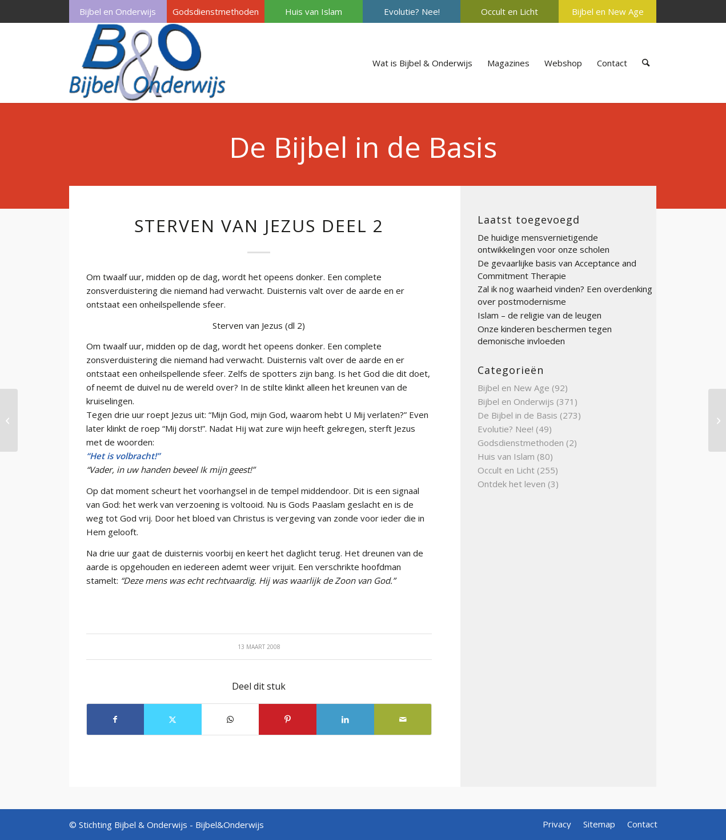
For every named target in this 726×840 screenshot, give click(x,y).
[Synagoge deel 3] (9, 420)
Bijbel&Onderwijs (229, 824)
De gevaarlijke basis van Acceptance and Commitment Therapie (557, 269)
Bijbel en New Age (608, 11)
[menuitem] (118, 11)
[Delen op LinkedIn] (345, 719)
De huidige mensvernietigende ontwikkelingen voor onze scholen (543, 244)
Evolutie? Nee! (412, 11)
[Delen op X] (173, 719)
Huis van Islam (313, 11)
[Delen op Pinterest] (287, 719)
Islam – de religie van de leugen (539, 315)
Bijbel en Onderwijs (117, 11)
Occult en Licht (509, 11)
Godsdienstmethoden (216, 11)
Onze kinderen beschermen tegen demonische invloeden (545, 335)
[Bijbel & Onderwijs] (147, 63)
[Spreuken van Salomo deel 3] (717, 420)
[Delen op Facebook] (116, 719)
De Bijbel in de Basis (363, 147)
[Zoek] (646, 63)
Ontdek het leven (511, 483)
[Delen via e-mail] (403, 719)
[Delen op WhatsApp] (230, 719)
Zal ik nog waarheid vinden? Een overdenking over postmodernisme (565, 295)
